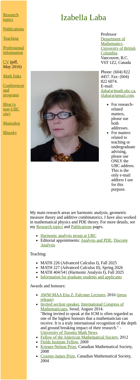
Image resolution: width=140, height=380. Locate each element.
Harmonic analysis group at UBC (68, 235)
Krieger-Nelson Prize (58, 346)
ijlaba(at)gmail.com (117, 95)
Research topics (11, 17)
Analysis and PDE (96, 240)
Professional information (13, 50)
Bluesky (10, 132)
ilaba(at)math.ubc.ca (118, 91)
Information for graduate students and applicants (81, 277)
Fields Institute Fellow (59, 342)
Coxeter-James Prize (57, 356)
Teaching (10, 38)
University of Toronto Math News (68, 332)
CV (6, 62)
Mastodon (11, 123)
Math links (12, 76)
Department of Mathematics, (113, 41)
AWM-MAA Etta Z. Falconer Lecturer (72, 295)
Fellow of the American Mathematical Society (78, 337)
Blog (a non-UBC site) (11, 109)
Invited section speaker (59, 304)
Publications (13, 29)
